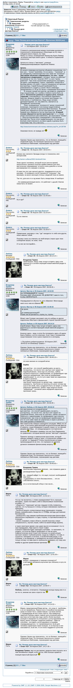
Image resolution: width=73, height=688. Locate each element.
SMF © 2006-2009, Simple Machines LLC (46, 685)
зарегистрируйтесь (51, 2)
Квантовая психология (12, 24)
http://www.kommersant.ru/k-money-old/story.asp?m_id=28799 (43, 127)
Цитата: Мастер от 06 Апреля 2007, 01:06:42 (37, 307)
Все (23, 35)
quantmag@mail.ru (47, 13)
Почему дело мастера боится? (14, 30)
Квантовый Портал (16, 19)
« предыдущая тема (60, 29)
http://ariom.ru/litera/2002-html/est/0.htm (31, 159)
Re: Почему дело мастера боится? (34, 148)
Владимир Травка (11, 27)
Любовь (9, 254)
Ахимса (9, 148)
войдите (37, 2)
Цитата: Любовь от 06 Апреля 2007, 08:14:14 (37, 323)
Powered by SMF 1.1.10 (20, 685)
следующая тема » (61, 31)
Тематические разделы (19, 21)
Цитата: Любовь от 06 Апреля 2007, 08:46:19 (37, 407)
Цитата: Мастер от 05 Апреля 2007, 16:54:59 (37, 291)
